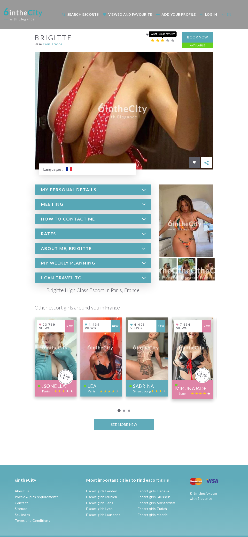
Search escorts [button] (80, 14)
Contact (21, 503)
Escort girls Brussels (154, 497)
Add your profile (176, 14)
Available (197, 45)
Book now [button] (197, 37)
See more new (124, 424)
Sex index (22, 515)
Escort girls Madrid (153, 515)
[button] (93, 189)
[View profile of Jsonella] (56, 356)
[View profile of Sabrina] (147, 356)
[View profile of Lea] (101, 356)
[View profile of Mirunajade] (193, 358)
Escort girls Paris (99, 503)
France (57, 44)
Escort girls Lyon (99, 509)
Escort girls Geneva (153, 491)
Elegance (205, 498)
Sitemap (21, 509)
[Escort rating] (163, 40)
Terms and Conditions (32, 520)
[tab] (93, 189)
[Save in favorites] (194, 162)
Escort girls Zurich (152, 509)
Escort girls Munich (101, 497)
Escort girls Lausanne (103, 515)
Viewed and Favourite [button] (127, 14)
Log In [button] (208, 14)
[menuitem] (79, 14)
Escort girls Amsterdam (156, 503)
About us (22, 491)
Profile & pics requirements (37, 497)
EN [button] (226, 14)
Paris (47, 44)
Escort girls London (101, 491)
